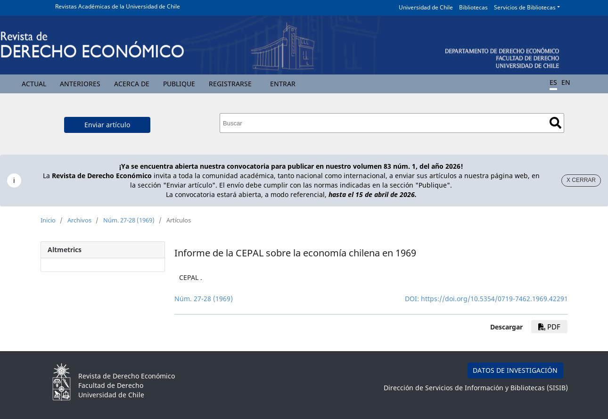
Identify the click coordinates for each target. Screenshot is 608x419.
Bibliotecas (473, 7)
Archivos (79, 220)
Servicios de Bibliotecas (525, 7)
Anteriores (80, 83)
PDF (549, 326)
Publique (179, 83)
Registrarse (230, 83)
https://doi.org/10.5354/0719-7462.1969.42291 (494, 298)
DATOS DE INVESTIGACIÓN (515, 370)
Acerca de (131, 83)
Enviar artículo (107, 124)
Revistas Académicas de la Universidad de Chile (117, 6)
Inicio (48, 220)
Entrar (283, 83)
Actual (34, 83)
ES (553, 82)
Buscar (555, 123)
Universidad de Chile (426, 7)
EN (565, 82)
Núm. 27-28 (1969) (129, 220)
